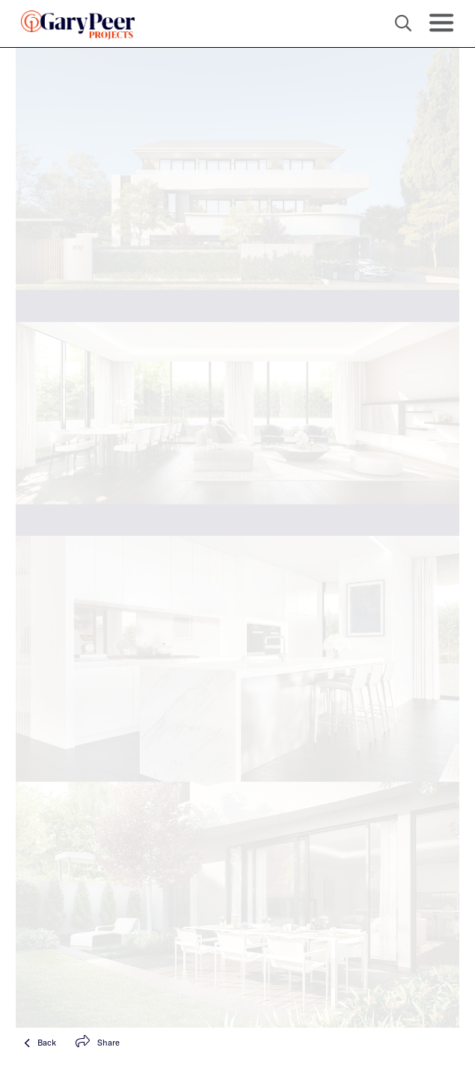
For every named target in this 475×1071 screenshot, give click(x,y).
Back (40, 1042)
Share (98, 1042)
